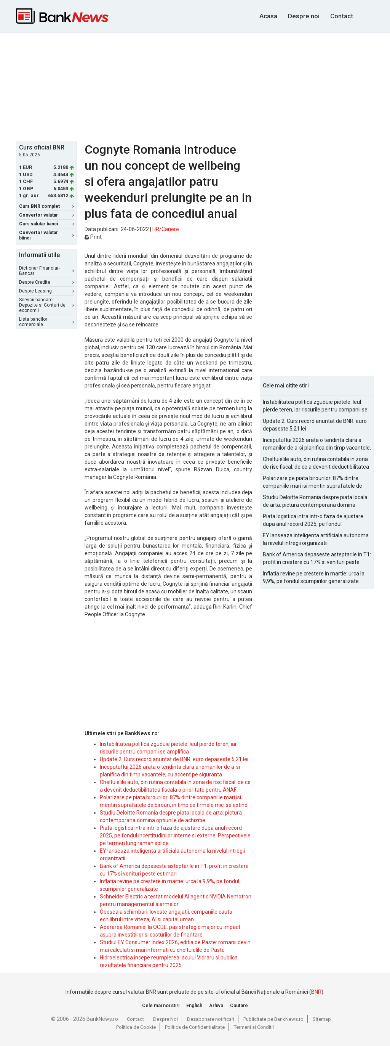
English (194, 1005)
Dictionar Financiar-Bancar (46, 270)
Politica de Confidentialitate (195, 1027)
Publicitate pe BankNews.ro (273, 1019)
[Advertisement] (200, 86)
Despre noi (304, 16)
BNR (316, 992)
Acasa (268, 16)
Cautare (239, 1005)
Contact (341, 16)
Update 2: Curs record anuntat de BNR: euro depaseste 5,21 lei (174, 759)
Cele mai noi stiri (160, 1005)
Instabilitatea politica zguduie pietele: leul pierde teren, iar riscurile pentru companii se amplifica (315, 406)
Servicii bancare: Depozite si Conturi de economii (46, 305)
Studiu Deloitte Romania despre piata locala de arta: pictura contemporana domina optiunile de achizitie (315, 501)
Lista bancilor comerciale (46, 322)
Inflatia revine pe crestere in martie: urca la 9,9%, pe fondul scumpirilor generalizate (313, 577)
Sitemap (322, 1019)
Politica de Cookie (136, 1027)
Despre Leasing (46, 291)
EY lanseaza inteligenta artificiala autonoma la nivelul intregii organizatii (316, 539)
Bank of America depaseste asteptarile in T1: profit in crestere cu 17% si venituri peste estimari (317, 558)
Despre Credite (46, 282)
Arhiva (216, 1005)
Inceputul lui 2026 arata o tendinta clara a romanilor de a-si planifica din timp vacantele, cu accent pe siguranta (317, 444)
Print (93, 237)
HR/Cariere (165, 229)
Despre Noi (165, 1019)
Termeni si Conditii (254, 1027)
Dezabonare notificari (210, 1019)
